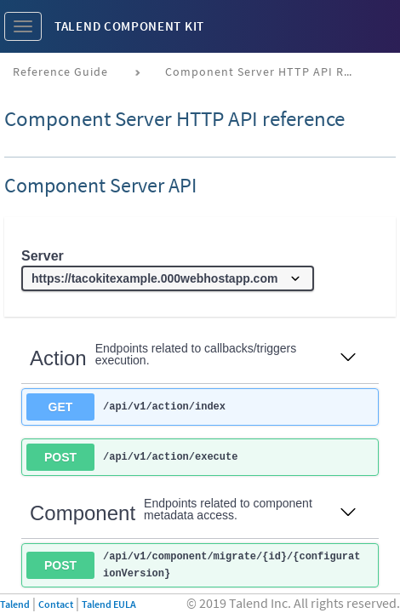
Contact (55, 604)
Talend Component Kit (129, 26)
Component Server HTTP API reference (265, 71)
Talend (15, 604)
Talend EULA (109, 604)
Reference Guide (60, 71)
